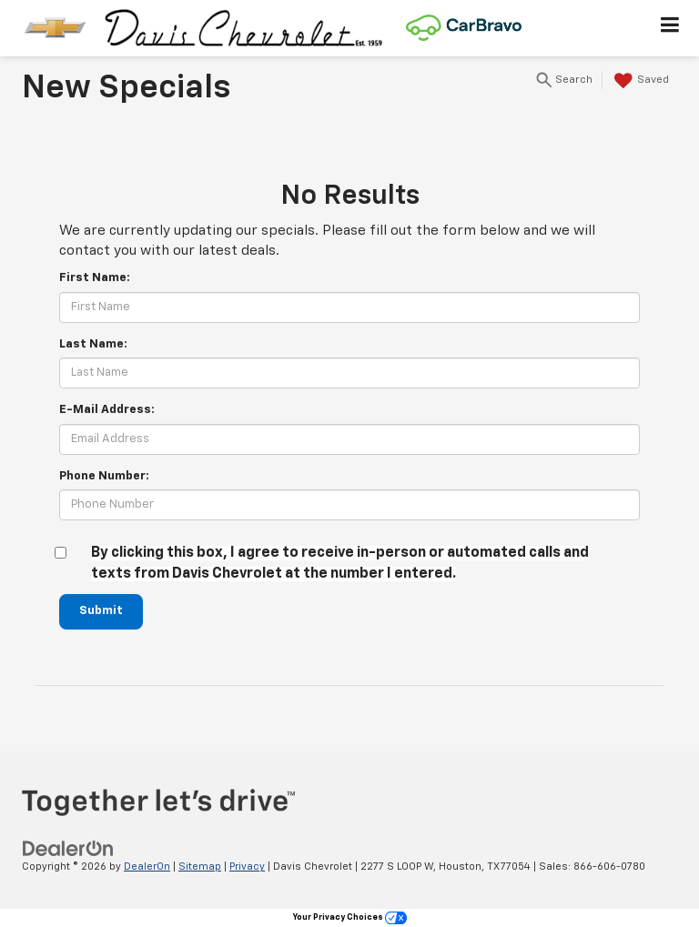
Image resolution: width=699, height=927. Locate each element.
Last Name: (93, 344)
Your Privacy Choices (350, 917)
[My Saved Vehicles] (639, 81)
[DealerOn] (68, 848)
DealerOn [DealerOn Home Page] (147, 867)
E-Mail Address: (107, 410)
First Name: (94, 278)
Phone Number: (104, 476)
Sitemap (199, 867)
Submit (101, 611)
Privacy (247, 867)
